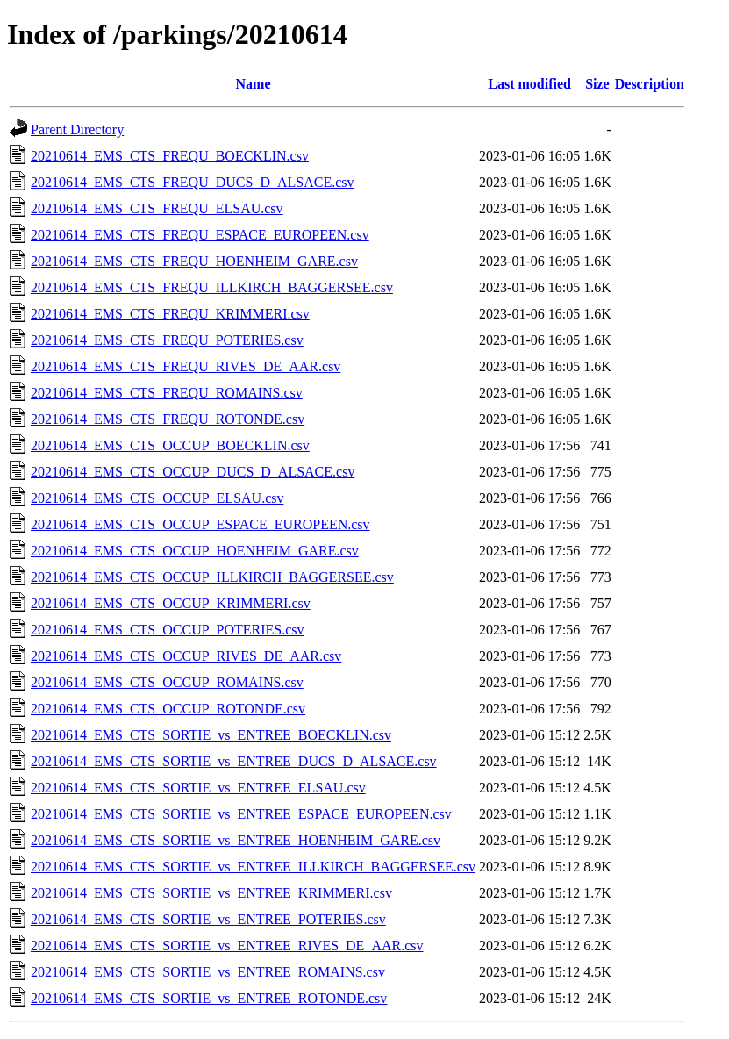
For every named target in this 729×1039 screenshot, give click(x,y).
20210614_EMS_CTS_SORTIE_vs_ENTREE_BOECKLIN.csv (211, 734)
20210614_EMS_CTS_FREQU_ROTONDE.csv (167, 419)
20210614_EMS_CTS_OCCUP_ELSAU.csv (157, 498)
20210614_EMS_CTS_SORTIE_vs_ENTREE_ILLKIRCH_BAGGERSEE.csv (253, 866)
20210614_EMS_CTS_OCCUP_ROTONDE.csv (168, 708)
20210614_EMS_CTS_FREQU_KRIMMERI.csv (170, 313)
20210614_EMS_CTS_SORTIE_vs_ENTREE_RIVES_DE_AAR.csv (227, 945)
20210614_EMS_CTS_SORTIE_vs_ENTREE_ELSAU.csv (198, 787)
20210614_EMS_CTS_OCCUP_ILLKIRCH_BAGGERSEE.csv (212, 577)
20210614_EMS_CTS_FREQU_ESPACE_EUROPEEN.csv (200, 234)
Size (597, 83)
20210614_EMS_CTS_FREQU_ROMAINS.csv (167, 392)
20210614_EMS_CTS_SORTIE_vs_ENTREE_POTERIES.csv (208, 919)
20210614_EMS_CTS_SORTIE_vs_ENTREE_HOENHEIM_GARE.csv (235, 840)
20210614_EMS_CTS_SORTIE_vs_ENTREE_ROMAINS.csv (208, 971)
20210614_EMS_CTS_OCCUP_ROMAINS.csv (167, 682)
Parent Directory (77, 129)
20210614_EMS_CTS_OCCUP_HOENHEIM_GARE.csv (195, 550)
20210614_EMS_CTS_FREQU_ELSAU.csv (157, 208)
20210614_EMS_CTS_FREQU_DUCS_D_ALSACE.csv (192, 182)
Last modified (529, 83)
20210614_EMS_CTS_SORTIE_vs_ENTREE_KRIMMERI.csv (211, 892)
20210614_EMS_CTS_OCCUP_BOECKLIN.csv (170, 445)
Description (649, 83)
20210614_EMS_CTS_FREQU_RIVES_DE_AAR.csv (185, 366)
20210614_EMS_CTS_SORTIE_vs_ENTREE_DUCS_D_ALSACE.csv (234, 761)
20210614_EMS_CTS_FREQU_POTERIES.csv (167, 340)
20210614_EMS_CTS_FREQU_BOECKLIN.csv (170, 155)
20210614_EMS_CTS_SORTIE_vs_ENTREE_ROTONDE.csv (209, 998)
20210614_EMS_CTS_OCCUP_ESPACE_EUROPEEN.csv (200, 524)
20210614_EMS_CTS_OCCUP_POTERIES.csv (167, 629)
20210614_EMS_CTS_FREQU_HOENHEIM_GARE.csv (194, 261)
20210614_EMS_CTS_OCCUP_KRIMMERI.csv (171, 603)
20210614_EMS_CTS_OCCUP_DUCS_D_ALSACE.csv (192, 471)
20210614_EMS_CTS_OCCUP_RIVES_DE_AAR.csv (186, 655)
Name (253, 83)
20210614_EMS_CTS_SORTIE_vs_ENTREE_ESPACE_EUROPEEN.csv (241, 813)
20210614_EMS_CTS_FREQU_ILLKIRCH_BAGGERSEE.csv (212, 287)
